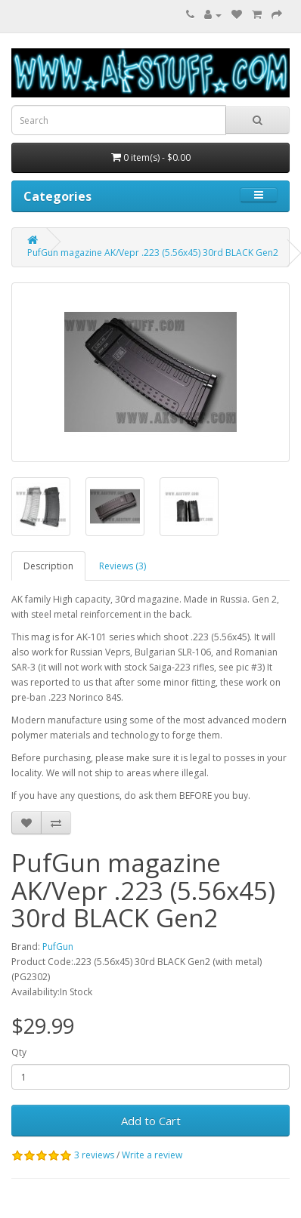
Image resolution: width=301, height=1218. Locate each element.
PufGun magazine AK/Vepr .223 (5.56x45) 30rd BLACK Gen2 (152, 252)
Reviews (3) (122, 566)
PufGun (57, 946)
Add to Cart (151, 1120)
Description (48, 566)
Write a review (152, 1155)
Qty (18, 1052)
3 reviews (94, 1155)
